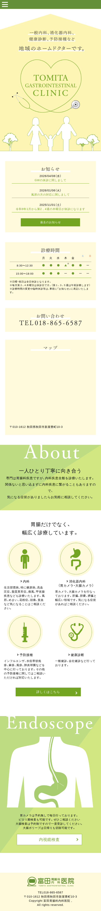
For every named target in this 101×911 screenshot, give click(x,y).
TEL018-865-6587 (50, 892)
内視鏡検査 (49, 839)
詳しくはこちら (48, 692)
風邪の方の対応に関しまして (50, 194)
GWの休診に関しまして (50, 180)
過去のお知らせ (50, 222)
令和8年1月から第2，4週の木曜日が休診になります (50, 209)
